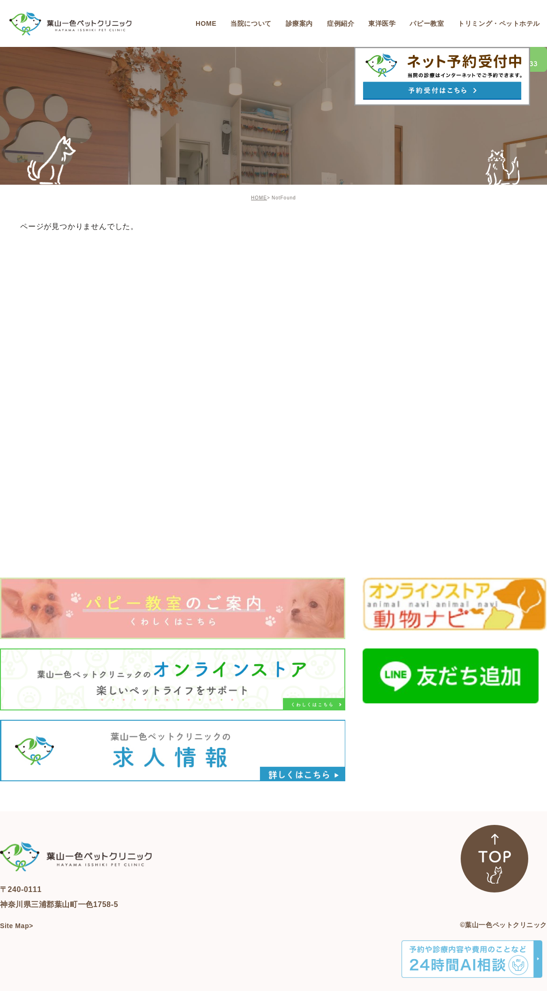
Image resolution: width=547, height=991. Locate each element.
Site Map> (16, 926)
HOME (259, 197)
